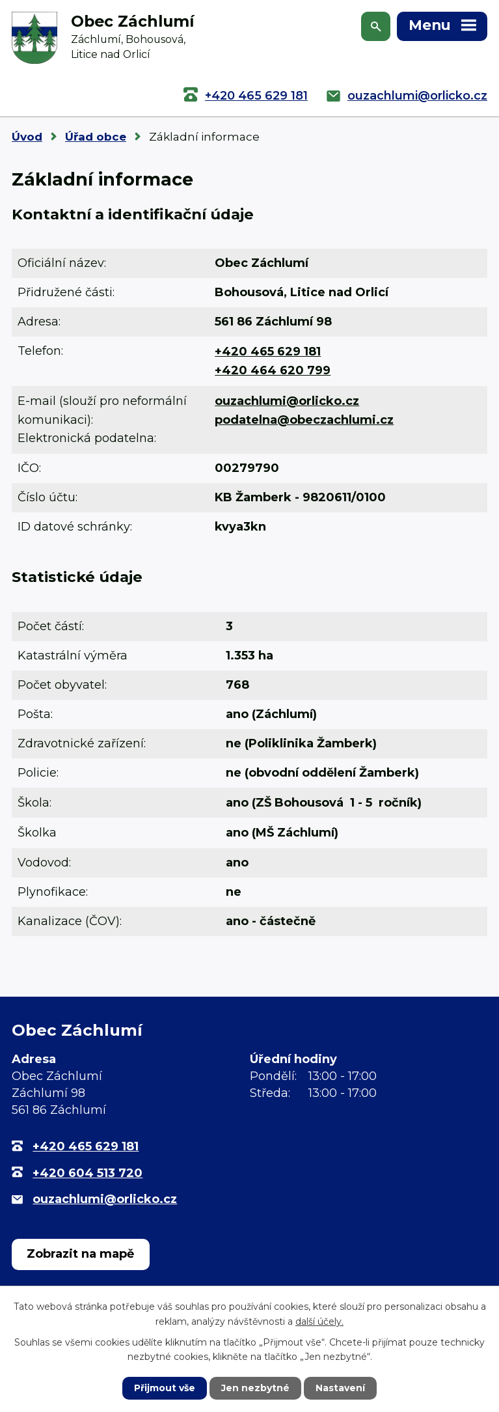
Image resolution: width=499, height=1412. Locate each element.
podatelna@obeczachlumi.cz (304, 420)
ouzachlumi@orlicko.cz (417, 96)
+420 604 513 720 (87, 1173)
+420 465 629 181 (256, 96)
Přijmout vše (164, 1388)
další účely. (319, 1321)
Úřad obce (95, 136)
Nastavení (340, 1388)
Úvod (27, 136)
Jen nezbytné (255, 1388)
